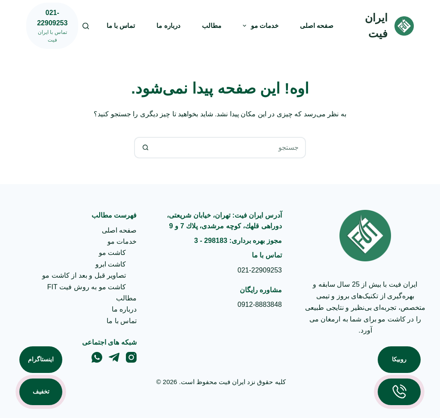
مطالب (126, 298)
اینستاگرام (41, 359)
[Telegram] (114, 357)
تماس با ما (122, 320)
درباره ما (124, 309)
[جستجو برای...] (231, 147)
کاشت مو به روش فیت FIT (86, 287)
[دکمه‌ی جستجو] (145, 147)
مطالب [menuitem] (211, 25)
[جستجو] (85, 26)
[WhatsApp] (97, 357)
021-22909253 (260, 270)
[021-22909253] (52, 26)
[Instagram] (131, 357)
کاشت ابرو (110, 264)
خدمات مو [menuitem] (258, 26)
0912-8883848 (260, 304)
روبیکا (399, 359)
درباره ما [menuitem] (168, 25)
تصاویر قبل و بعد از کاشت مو (84, 275)
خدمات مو (122, 241)
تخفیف (41, 391)
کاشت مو (112, 252)
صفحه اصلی (119, 230)
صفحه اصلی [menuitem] (316, 25)
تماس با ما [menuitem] (121, 25)
